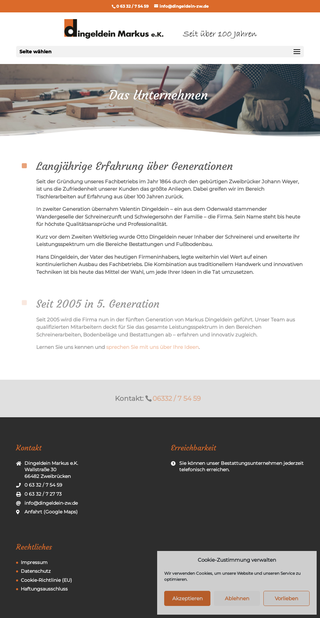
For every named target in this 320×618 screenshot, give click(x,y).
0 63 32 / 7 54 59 (132, 6)
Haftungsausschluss (44, 589)
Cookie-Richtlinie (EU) (46, 580)
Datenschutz (36, 571)
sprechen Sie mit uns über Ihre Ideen (152, 347)
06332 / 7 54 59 (176, 398)
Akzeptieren (187, 598)
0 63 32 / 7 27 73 (43, 494)
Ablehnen (237, 598)
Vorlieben (286, 598)
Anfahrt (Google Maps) (51, 512)
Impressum (34, 562)
